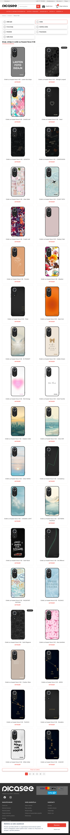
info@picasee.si (51, 1)
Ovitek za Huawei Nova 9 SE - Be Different (52, 560)
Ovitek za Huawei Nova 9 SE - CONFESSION (52, 159)
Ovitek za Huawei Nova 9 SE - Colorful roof (18, 119)
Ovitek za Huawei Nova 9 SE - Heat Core (52, 319)
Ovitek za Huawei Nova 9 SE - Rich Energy (18, 399)
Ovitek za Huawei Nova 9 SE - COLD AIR (52, 439)
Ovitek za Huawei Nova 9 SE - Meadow (52, 279)
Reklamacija (28, 815)
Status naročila (28, 805)
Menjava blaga (28, 810)
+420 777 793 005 (40, 1)
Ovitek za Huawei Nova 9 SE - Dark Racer (18, 560)
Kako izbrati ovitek (6, 821)
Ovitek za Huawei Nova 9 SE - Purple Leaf (18, 239)
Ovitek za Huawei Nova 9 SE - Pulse (18, 319)
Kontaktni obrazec (52, 808)
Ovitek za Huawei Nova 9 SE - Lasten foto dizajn (18, 79)
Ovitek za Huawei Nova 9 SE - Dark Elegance (18, 642)
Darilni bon (4, 805)
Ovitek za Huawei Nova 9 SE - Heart (52, 119)
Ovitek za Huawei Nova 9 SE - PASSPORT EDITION (18, 601)
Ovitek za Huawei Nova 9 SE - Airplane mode (18, 439)
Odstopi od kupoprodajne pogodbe (33, 813)
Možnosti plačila (6, 810)
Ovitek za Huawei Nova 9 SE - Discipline (52, 722)
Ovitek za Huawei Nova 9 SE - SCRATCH (18, 159)
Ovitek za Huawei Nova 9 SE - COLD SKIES (17, 478)
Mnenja (4, 818)
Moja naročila (28, 808)
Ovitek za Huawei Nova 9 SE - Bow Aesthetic (52, 642)
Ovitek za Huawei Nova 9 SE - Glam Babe (18, 199)
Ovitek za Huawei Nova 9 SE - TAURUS (18, 722)
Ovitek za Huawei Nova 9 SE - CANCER (52, 762)
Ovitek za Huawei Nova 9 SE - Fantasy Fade (52, 239)
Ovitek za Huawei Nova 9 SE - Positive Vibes (18, 682)
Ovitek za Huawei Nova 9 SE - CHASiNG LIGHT (18, 518)
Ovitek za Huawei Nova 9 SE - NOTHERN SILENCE (52, 519)
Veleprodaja (51, 810)
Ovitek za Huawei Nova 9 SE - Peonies (18, 279)
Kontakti (50, 805)
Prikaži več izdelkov (35, 769)
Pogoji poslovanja (6, 813)
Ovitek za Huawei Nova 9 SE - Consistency (52, 478)
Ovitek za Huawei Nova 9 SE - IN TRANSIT (18, 359)
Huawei (10, 15)
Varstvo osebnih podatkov (8, 815)
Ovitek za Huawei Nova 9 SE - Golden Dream (52, 359)
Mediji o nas (51, 813)
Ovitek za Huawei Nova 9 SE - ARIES (52, 682)
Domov (4, 15)
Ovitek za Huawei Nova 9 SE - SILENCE (52, 600)
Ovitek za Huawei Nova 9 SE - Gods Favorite (52, 399)
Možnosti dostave (6, 808)
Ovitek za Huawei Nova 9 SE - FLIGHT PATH (52, 199)
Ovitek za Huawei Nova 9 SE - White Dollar (18, 762)
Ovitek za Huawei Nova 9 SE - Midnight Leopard (52, 79)
